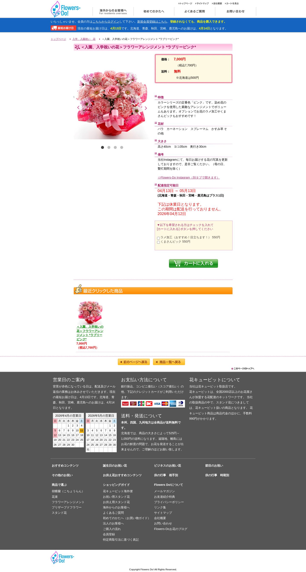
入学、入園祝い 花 (83, 39)
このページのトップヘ (242, 368)
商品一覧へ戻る (169, 362)
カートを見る (232, 3)
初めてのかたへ (153, 11)
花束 (55, 496)
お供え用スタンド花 (116, 502)
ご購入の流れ (112, 529)
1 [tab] (102, 148)
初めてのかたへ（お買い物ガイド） (127, 518)
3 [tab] (115, 148)
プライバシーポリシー (169, 502)
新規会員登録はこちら (152, 21)
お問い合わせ (235, 11)
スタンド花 (59, 512)
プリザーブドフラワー (67, 507)
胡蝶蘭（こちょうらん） (68, 491)
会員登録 (109, 534)
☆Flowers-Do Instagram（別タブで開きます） (189, 177)
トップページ (187, 3)
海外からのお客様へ (112, 11)
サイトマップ (203, 3)
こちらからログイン (105, 21)
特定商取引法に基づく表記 (121, 539)
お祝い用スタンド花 (116, 496)
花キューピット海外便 (118, 491)
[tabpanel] (112, 99)
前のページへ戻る (134, 362)
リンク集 (160, 507)
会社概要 (218, 3)
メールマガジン (164, 491)
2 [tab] (109, 148)
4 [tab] (122, 148)
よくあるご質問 (194, 11)
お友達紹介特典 (164, 496)
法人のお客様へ (113, 523)
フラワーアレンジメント (68, 502)
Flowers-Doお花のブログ (170, 529)
